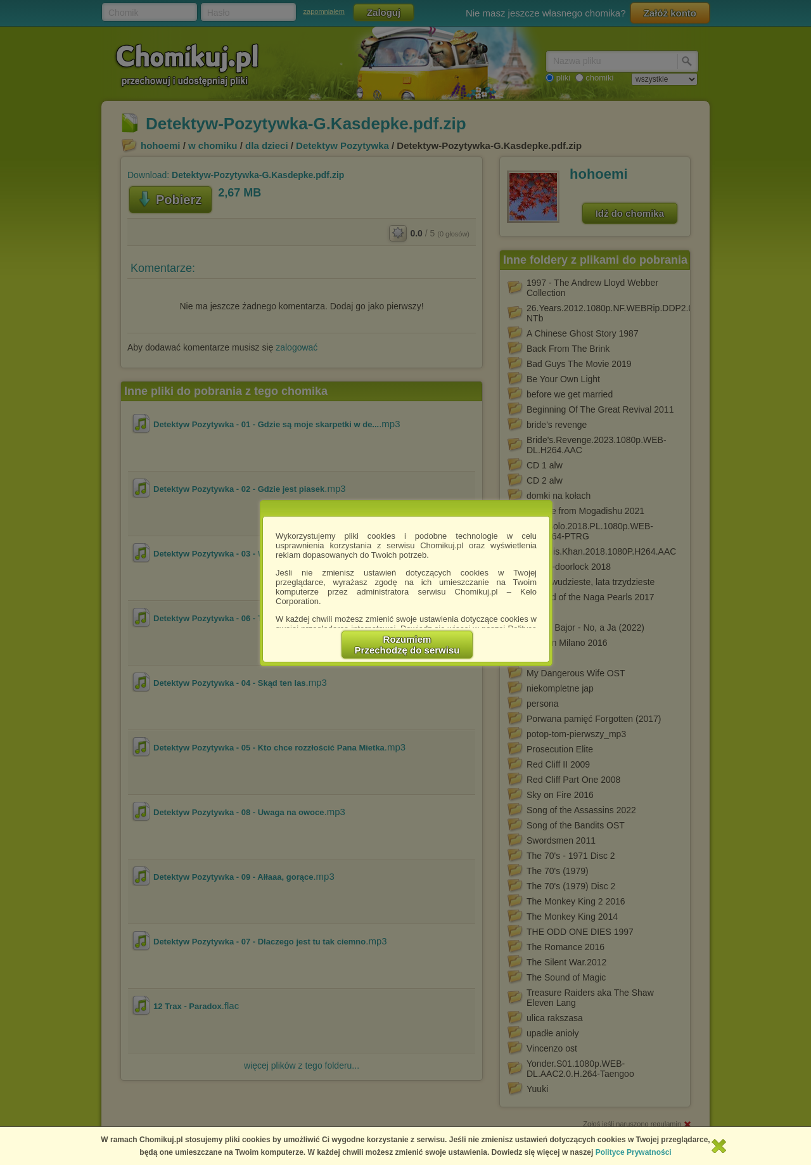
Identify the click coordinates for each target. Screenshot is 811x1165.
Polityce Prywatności (634, 1152)
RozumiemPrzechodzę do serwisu (407, 644)
